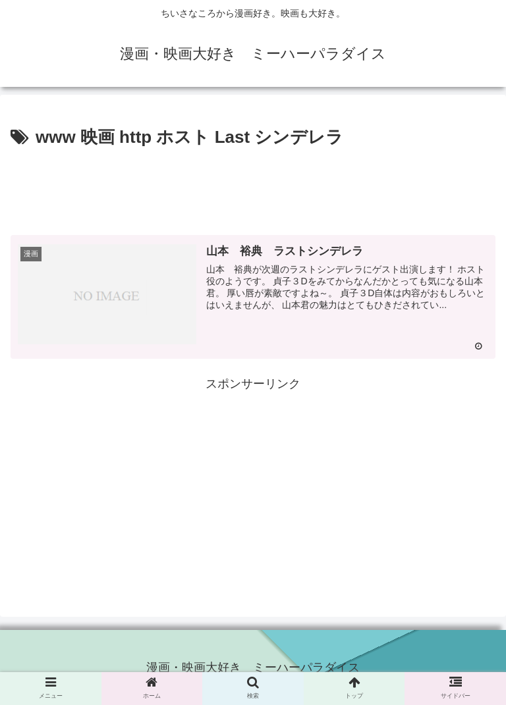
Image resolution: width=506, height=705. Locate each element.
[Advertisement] (253, 188)
